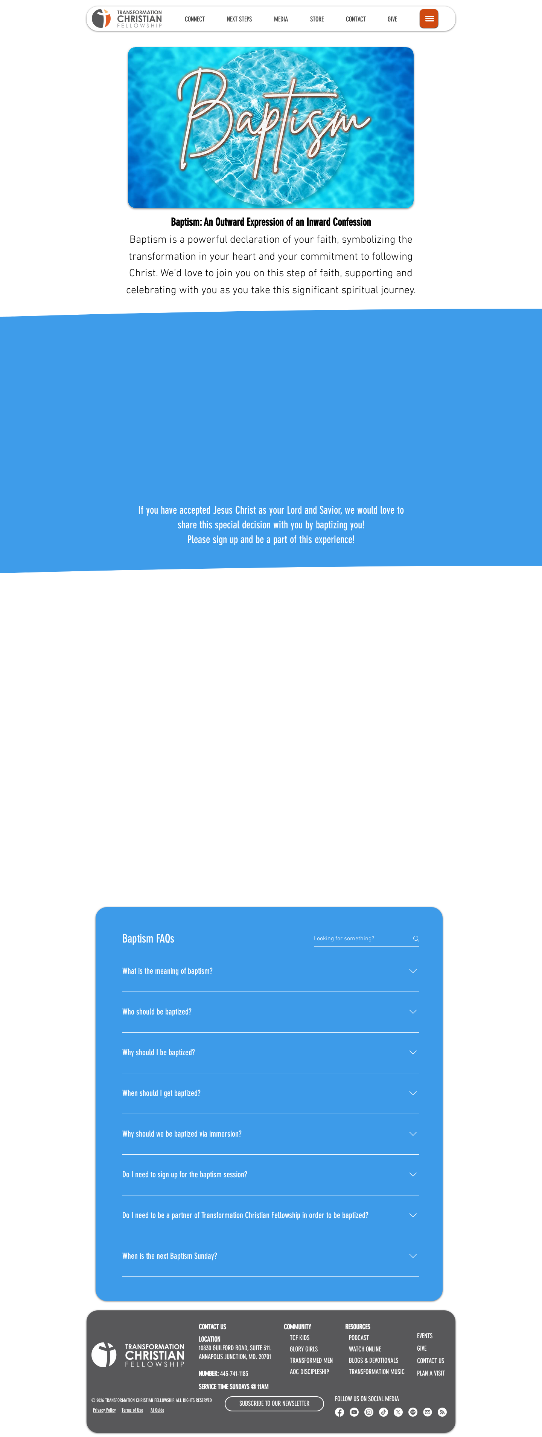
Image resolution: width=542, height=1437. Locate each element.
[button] (195, 19)
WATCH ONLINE (365, 1349)
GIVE (421, 1348)
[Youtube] (354, 1412)
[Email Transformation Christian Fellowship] (427, 1412)
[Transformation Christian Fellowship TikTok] (383, 1412)
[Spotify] (412, 1412)
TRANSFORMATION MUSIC (377, 1372)
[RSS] (442, 1412)
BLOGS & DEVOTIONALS (373, 1360)
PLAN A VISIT (431, 1373)
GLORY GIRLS (304, 1349)
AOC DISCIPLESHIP (309, 1372)
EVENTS (424, 1336)
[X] (398, 1412)
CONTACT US (430, 1361)
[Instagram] (368, 1412)
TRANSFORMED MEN (311, 1360)
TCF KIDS (299, 1338)
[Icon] (429, 18)
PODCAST (359, 1338)
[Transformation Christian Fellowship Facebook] (339, 1412)
